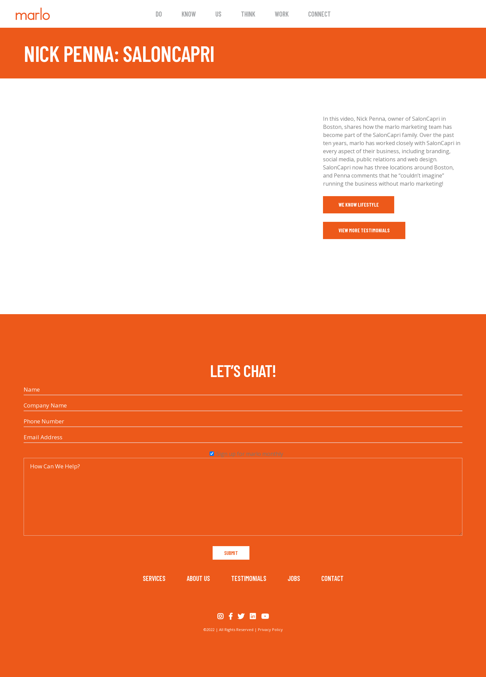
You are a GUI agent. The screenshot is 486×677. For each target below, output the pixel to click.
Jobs (294, 578)
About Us (198, 578)
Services (154, 578)
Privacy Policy (270, 629)
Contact (332, 578)
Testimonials (248, 578)
